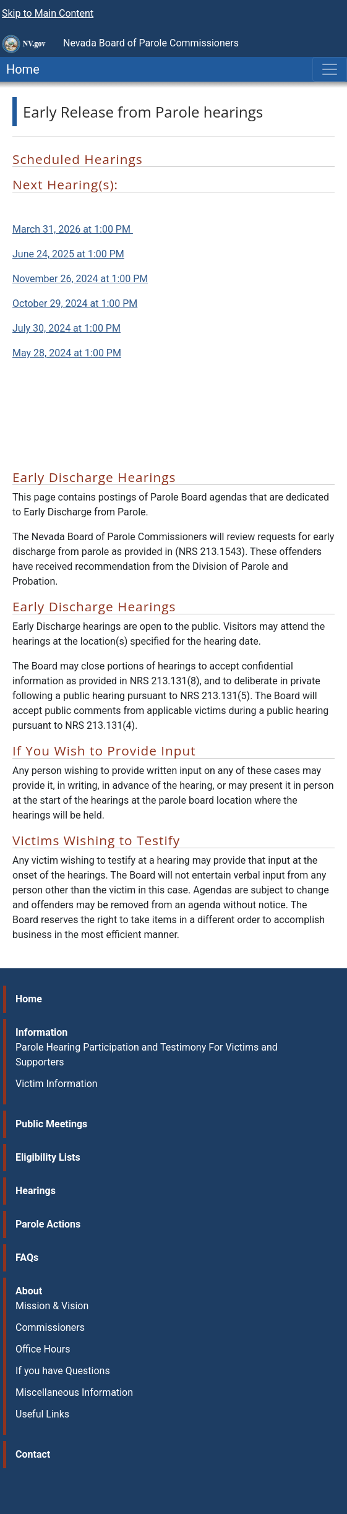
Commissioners (50, 1327)
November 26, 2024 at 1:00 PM (80, 279)
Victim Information (56, 1084)
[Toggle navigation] (329, 69)
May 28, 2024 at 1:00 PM (66, 353)
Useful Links (42, 1414)
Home (20, 69)
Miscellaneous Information (74, 1392)
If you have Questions (62, 1371)
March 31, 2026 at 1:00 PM (72, 229)
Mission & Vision (51, 1306)
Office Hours (43, 1349)
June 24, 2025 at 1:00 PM (68, 254)
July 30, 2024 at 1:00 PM (66, 328)
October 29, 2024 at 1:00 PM (74, 303)
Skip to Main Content (47, 13)
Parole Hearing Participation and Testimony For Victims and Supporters (146, 1054)
